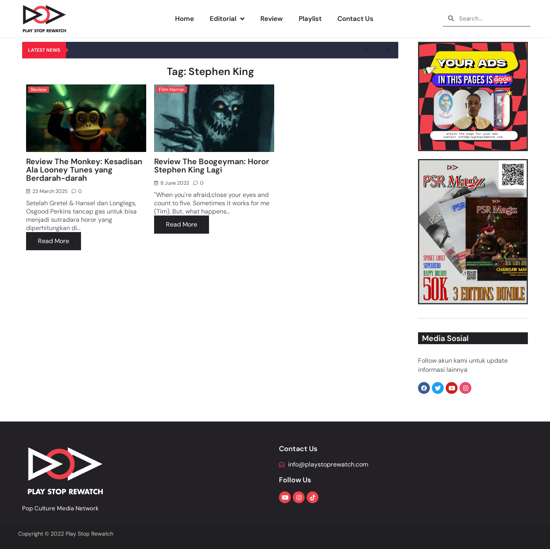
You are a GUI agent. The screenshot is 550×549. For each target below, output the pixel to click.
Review (271, 18)
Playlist (310, 18)
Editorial (227, 18)
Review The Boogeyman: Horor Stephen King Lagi (211, 165)
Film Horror (171, 89)
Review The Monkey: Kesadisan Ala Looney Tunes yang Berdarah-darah (84, 169)
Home (184, 18)
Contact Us (355, 18)
